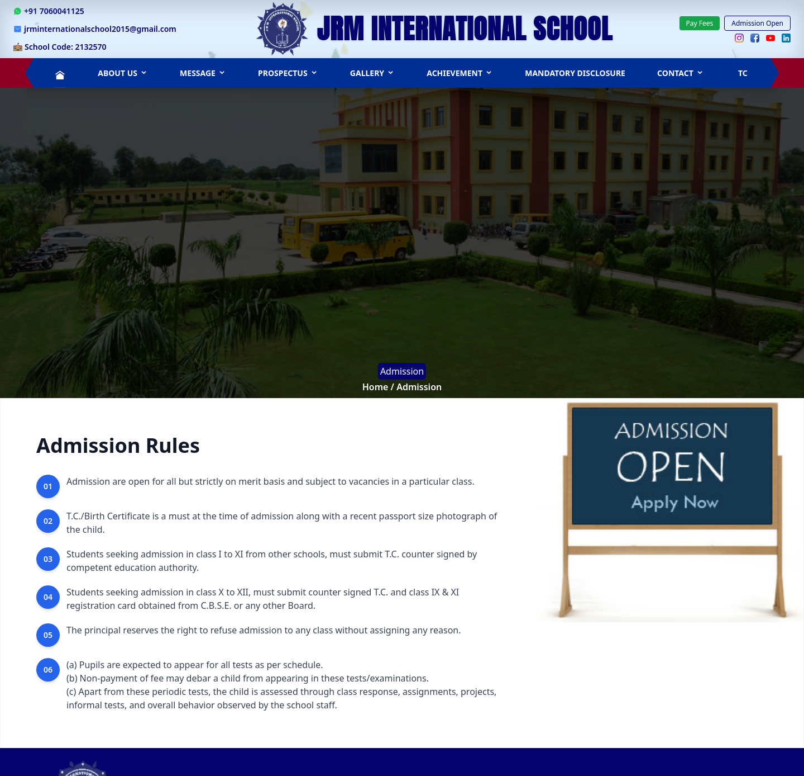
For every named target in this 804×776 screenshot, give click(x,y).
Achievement (460, 73)
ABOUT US (123, 73)
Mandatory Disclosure (575, 73)
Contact (680, 73)
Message (203, 73)
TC (743, 73)
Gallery (372, 73)
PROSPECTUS (288, 73)
